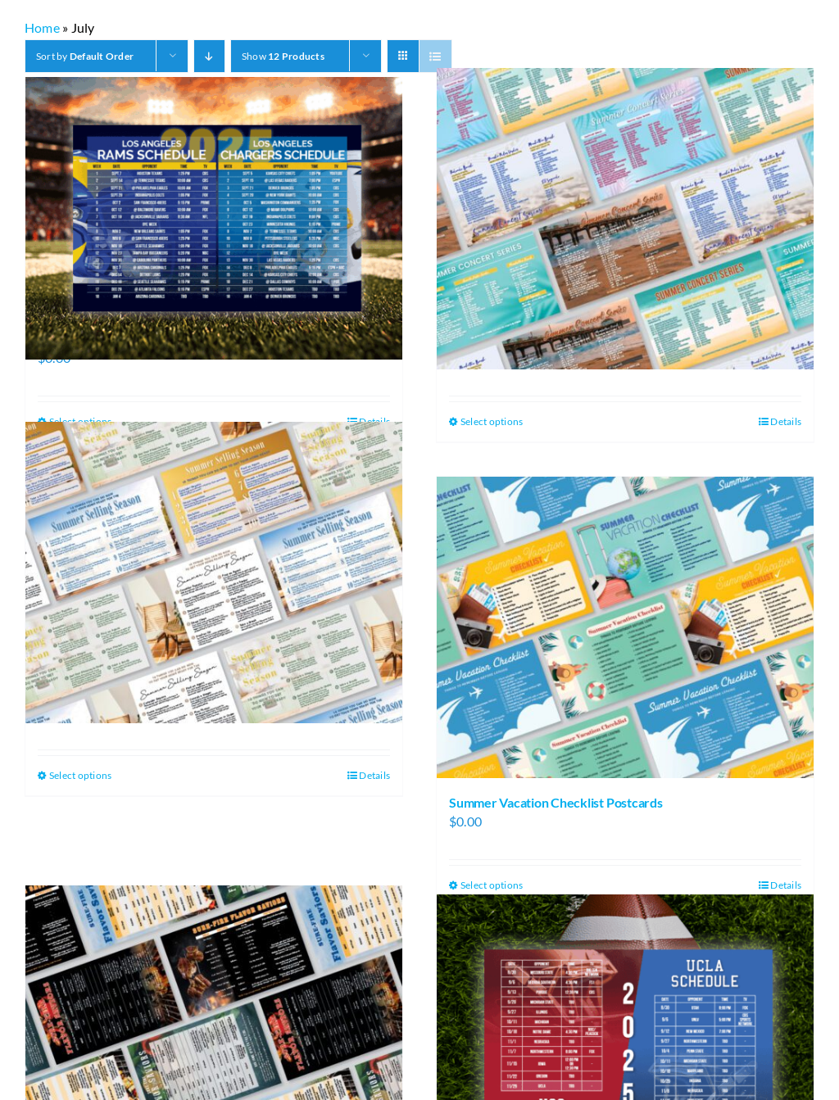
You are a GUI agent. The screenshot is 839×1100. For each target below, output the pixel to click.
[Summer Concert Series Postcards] (625, 219)
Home (42, 27)
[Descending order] (209, 56)
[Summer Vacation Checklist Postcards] (625, 627)
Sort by (85, 56)
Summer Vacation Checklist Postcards (556, 802)
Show (283, 56)
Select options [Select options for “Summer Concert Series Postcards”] (491, 421)
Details (785, 421)
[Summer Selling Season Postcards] (213, 572)
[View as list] (435, 56)
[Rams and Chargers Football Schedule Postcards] (213, 219)
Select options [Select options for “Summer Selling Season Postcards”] (80, 775)
